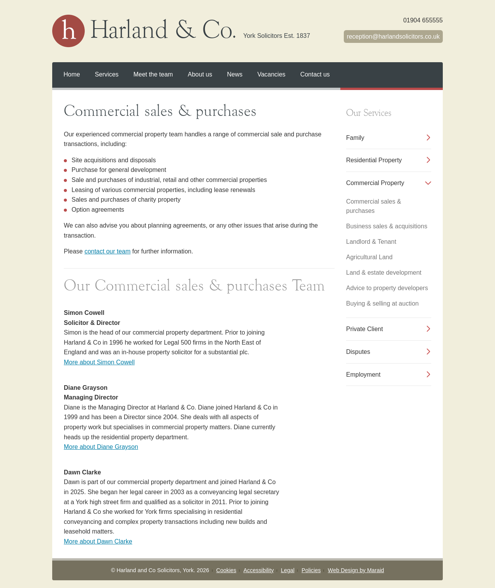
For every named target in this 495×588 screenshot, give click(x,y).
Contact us (314, 74)
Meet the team (153, 74)
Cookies (226, 570)
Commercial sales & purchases (373, 206)
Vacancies (271, 74)
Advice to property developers (387, 288)
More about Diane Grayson (101, 447)
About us (200, 74)
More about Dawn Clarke (98, 541)
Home (71, 74)
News (234, 74)
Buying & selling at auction (382, 303)
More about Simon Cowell (99, 362)
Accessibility (258, 570)
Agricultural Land (369, 257)
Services (106, 74)
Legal (287, 570)
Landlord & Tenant (371, 241)
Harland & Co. (200, 31)
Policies (311, 570)
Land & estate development (384, 272)
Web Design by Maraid (356, 570)
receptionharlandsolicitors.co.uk (393, 36)
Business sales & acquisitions (386, 226)
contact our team (107, 251)
